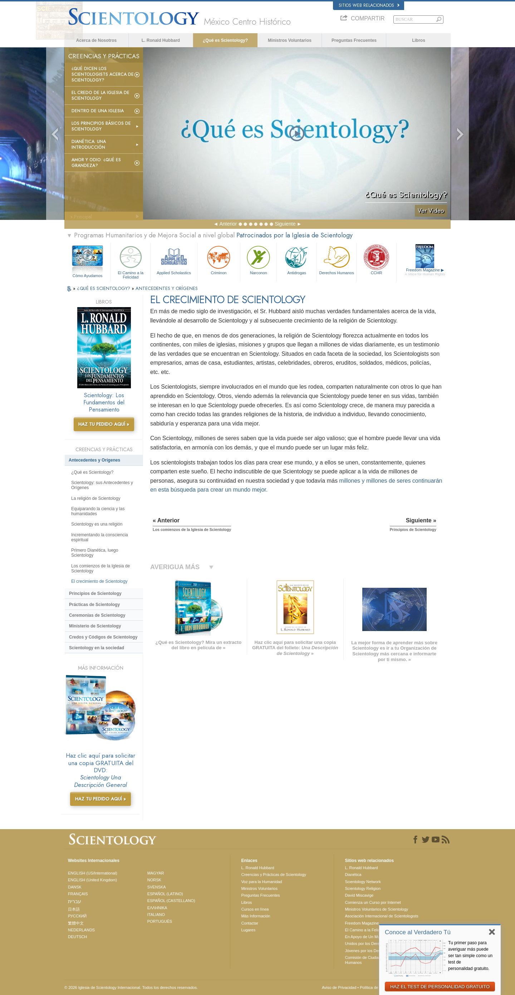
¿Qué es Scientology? (225, 40)
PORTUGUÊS (159, 921)
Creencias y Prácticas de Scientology (273, 874)
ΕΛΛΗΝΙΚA (157, 908)
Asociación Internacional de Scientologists (381, 916)
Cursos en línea (255, 909)
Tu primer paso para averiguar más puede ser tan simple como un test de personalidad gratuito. (470, 955)
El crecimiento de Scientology (99, 581)
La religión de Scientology (95, 498)
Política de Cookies (376, 987)
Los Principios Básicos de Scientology (101, 126)
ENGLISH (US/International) (92, 873)
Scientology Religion (363, 888)
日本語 (74, 909)
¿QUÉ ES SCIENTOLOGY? (104, 288)
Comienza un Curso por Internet (373, 902)
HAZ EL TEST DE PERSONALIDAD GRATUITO (440, 986)
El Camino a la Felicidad (130, 261)
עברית (74, 901)
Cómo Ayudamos (88, 276)
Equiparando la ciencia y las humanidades (97, 511)
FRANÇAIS (78, 894)
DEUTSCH (77, 937)
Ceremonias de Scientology (97, 615)
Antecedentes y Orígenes (94, 460)
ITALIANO (156, 914)
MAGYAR (155, 873)
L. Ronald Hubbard (161, 40)
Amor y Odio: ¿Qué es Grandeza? (96, 163)
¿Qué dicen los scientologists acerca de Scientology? (103, 74)
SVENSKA (156, 887)
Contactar (249, 923)
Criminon (219, 259)
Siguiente (285, 224)
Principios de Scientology (95, 593)
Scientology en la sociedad (96, 647)
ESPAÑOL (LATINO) (165, 894)
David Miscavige (359, 895)
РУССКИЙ (77, 916)
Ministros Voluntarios (290, 40)
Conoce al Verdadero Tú (418, 932)
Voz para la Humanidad (261, 882)
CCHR (376, 259)
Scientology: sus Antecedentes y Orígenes (102, 485)
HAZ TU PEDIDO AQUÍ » (103, 424)
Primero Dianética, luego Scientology (94, 553)
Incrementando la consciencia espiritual (99, 537)
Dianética (353, 874)
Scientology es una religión (96, 524)
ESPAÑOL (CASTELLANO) (171, 900)
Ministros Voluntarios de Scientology (376, 909)
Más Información (255, 916)
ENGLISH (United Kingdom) (92, 880)
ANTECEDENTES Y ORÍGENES (167, 288)
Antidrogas (296, 259)
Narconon (258, 259)
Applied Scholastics (173, 259)
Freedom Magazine (425, 272)
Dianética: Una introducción (89, 144)
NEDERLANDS (81, 930)
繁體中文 (76, 923)
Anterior (228, 224)
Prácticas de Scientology (94, 604)
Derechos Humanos (336, 259)
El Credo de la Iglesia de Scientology (100, 95)
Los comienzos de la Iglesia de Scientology (100, 568)
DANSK (75, 887)
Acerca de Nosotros (96, 40)
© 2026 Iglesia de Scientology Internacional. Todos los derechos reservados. (131, 987)
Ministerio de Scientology (95, 626)
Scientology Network (363, 882)
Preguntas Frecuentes (354, 40)
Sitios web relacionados (369, 5)
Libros (418, 40)
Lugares (248, 930)
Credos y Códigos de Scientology (103, 637)
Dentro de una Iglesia (98, 111)
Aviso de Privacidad (339, 987)
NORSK (154, 880)
